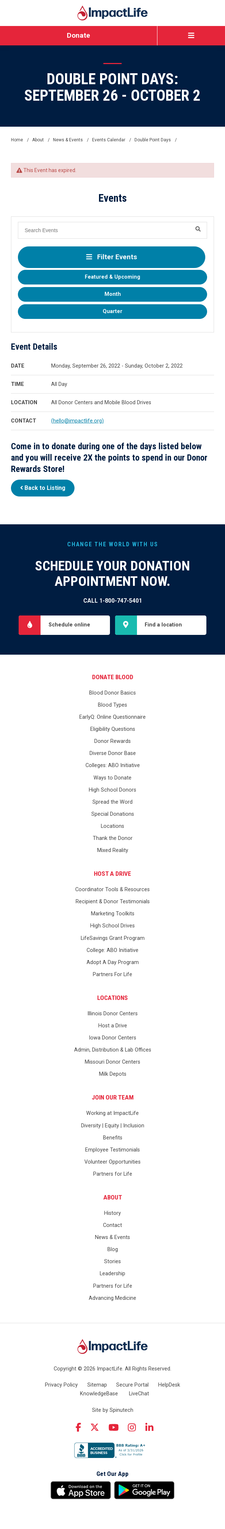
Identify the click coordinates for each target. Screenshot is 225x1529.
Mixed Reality (112, 850)
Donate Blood (112, 677)
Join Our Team (113, 1097)
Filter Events (111, 257)
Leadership (112, 1274)
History (112, 1213)
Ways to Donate (112, 778)
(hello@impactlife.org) (77, 421)
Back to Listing (42, 487)
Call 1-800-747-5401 (112, 600)
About (112, 1197)
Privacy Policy (61, 1385)
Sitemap (97, 1385)
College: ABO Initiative (112, 950)
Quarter (112, 311)
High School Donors (112, 790)
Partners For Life (112, 974)
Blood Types (112, 705)
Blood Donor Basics (112, 693)
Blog (112, 1249)
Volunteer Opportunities (112, 1162)
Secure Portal (132, 1385)
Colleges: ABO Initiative (112, 765)
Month (112, 294)
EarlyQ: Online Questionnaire (112, 717)
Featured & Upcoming (112, 277)
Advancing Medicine (112, 1298)
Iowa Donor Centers (112, 1038)
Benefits (112, 1138)
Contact (112, 1225)
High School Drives (112, 926)
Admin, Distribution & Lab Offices (112, 1050)
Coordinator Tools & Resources (112, 889)
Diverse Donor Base (112, 753)
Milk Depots (112, 1074)
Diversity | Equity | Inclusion (112, 1126)
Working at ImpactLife (112, 1113)
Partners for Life (112, 1174)
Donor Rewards (112, 741)
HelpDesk (169, 1385)
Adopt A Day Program (113, 962)
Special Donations (112, 814)
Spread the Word (112, 802)
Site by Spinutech (112, 1410)
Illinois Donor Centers (112, 1014)
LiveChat (139, 1394)
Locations (112, 826)
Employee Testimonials (112, 1150)
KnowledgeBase (99, 1394)
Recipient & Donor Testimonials (113, 902)
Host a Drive (112, 873)
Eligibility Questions (112, 729)
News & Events (112, 1237)
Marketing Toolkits (112, 914)
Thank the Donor (113, 838)
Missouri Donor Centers (112, 1062)
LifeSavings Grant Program (113, 938)
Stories (112, 1261)
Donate (78, 35)
